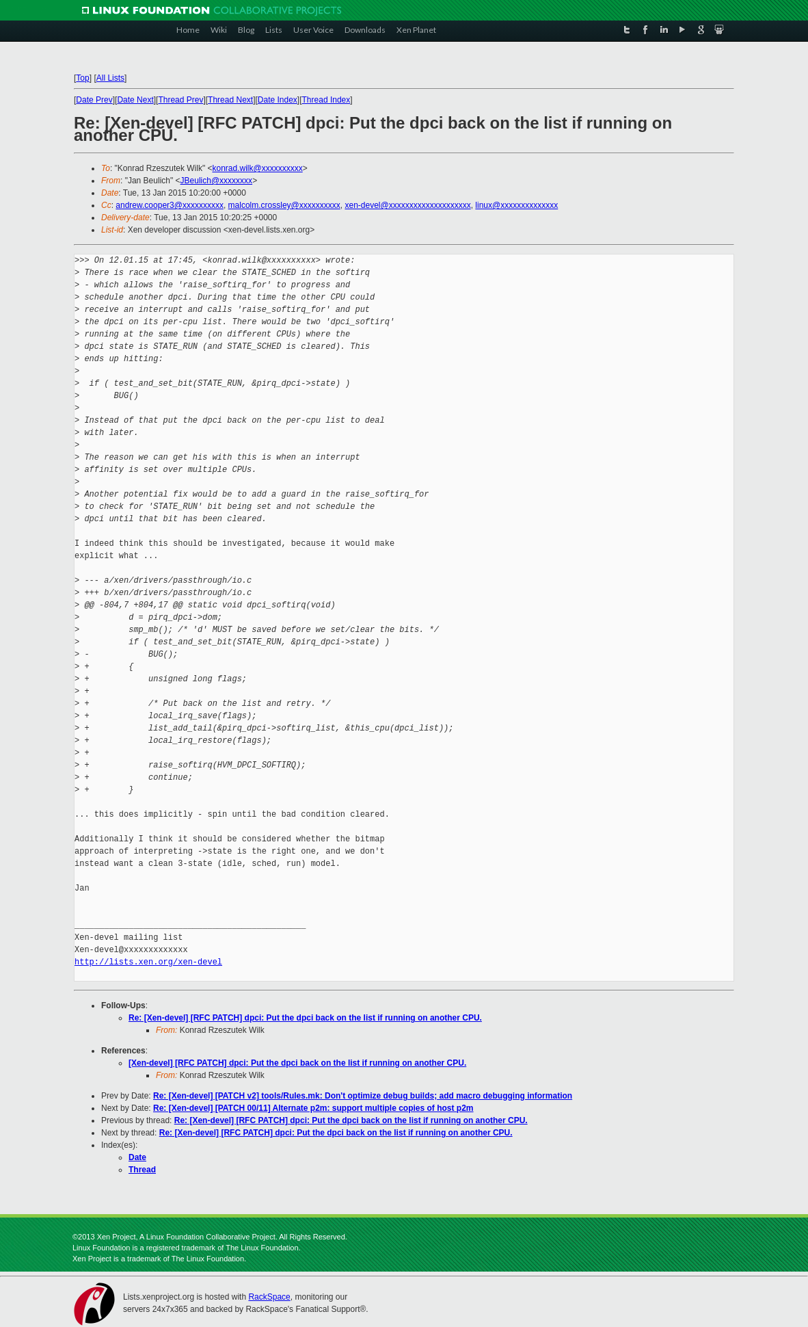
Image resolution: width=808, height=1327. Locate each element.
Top (82, 78)
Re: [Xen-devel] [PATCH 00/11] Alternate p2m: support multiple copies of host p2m (313, 1108)
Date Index (277, 100)
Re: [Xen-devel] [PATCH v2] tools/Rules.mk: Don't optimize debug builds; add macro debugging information (362, 1096)
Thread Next (230, 100)
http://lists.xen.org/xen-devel (148, 962)
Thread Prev (180, 100)
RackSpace (269, 1297)
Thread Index (326, 100)
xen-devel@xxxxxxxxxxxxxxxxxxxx (407, 205)
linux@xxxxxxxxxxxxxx (516, 205)
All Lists (110, 78)
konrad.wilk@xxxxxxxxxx (257, 168)
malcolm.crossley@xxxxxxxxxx (284, 205)
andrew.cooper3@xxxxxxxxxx (170, 205)
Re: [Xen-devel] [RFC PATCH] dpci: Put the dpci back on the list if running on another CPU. (305, 1018)
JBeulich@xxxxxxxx (216, 180)
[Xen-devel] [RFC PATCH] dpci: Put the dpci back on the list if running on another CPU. (297, 1063)
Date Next (135, 100)
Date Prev (94, 100)
